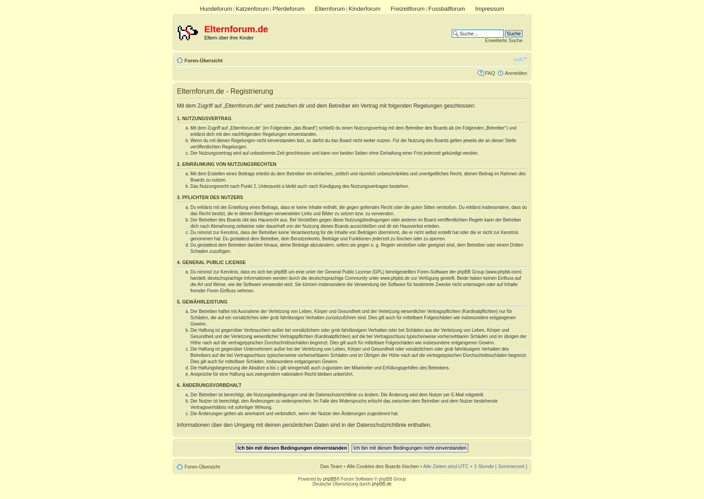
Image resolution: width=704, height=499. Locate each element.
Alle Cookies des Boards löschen (383, 466)
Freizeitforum (408, 8)
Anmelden (516, 73)
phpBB (329, 479)
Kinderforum (364, 8)
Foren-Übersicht (204, 60)
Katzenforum (252, 8)
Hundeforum (216, 8)
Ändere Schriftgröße (520, 59)
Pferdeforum (289, 8)
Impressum (489, 8)
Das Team (331, 466)
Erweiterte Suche (504, 40)
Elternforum (330, 8)
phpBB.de (382, 484)
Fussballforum (446, 8)
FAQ (490, 73)
